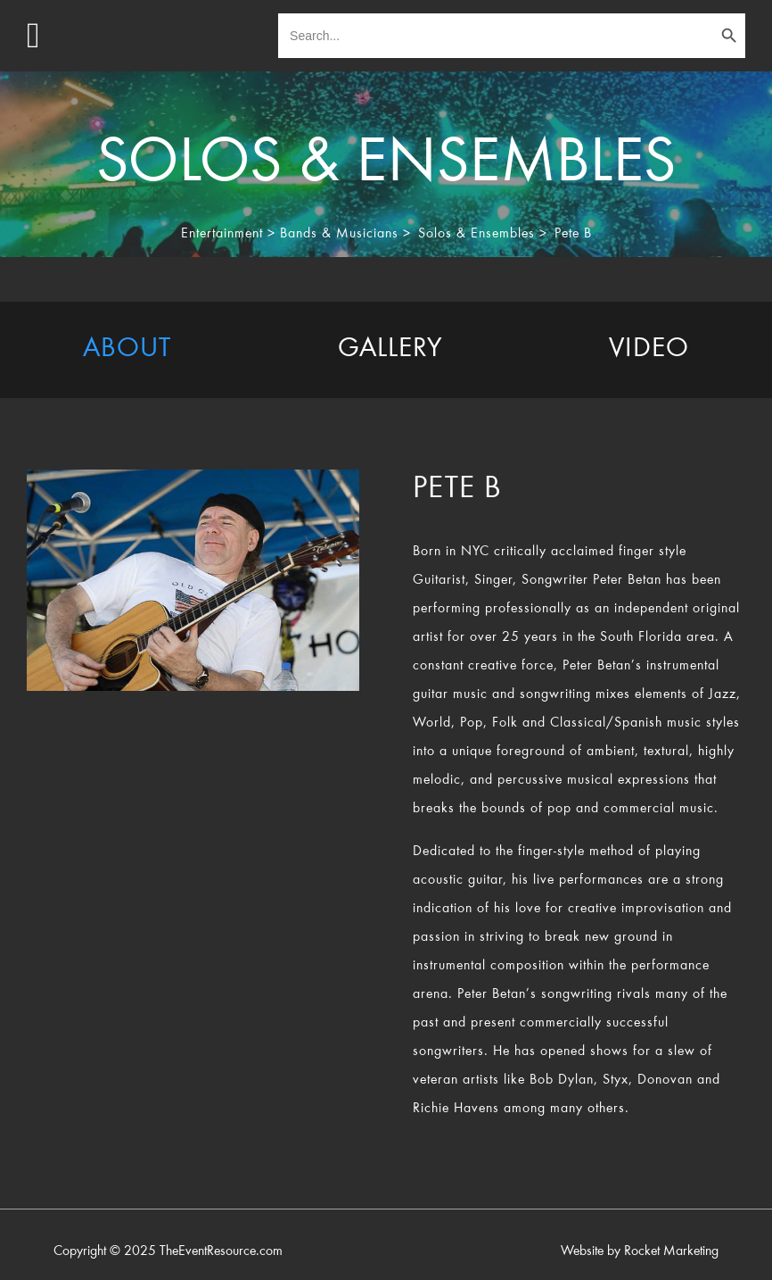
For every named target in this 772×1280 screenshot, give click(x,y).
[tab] (127, 349)
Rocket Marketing (671, 1251)
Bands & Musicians (339, 234)
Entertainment (222, 234)
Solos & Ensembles (476, 234)
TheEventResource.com (221, 1251)
